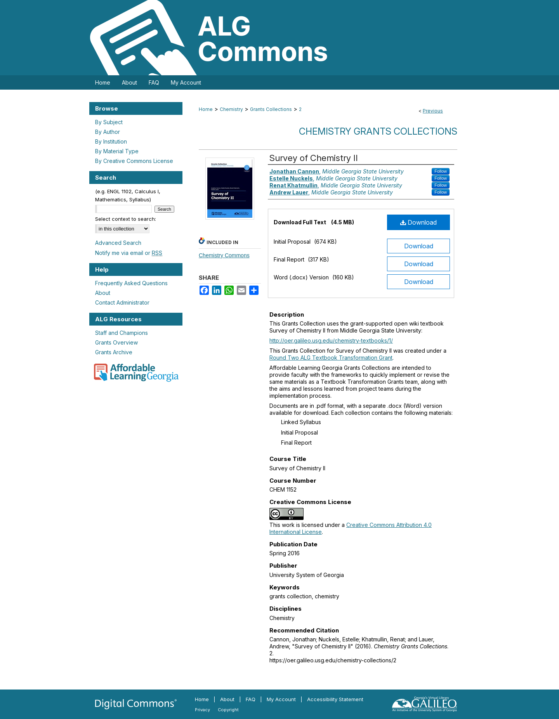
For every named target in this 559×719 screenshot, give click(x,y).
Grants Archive (113, 352)
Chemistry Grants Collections (378, 131)
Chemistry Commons (224, 255)
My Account (281, 699)
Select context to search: (125, 219)
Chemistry (231, 109)
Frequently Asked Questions (131, 283)
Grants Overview (116, 342)
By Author (107, 131)
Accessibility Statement (335, 699)
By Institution (111, 141)
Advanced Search (118, 242)
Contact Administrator (122, 302)
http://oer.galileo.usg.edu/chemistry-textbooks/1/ (331, 340)
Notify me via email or (128, 252)
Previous (433, 111)
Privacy (202, 709)
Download (418, 222)
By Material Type (117, 151)
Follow (440, 171)
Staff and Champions (121, 332)
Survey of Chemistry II (313, 158)
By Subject (109, 122)
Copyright (228, 709)
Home (206, 109)
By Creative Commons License (134, 161)
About (102, 292)
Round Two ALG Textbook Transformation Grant (330, 357)
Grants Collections (271, 109)
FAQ (250, 699)
